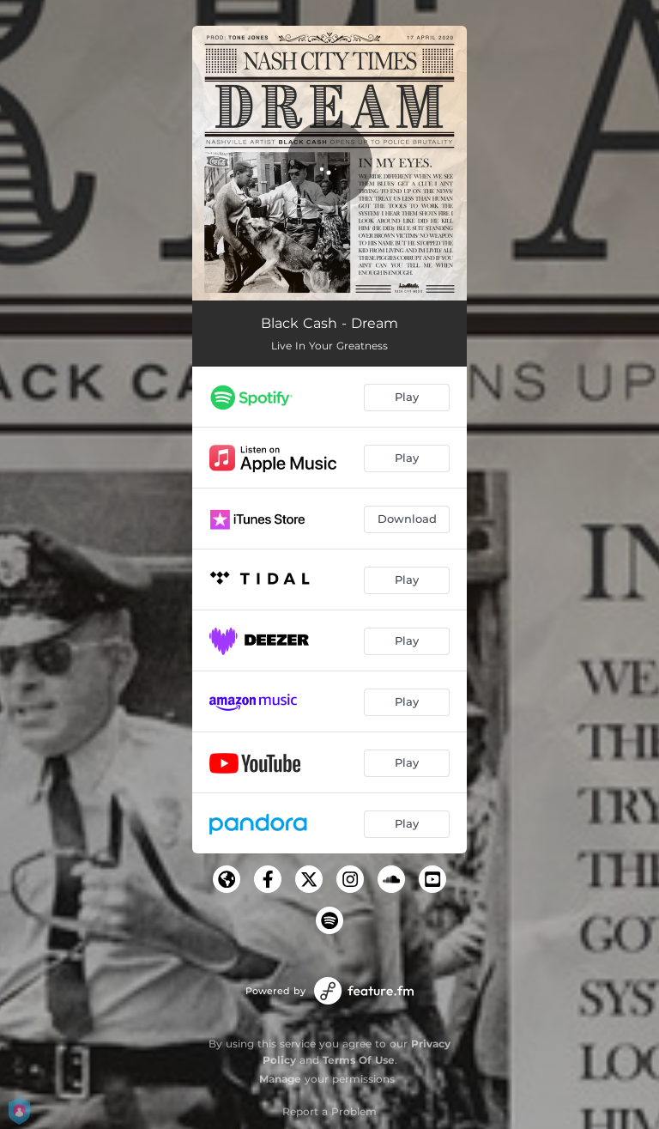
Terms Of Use (359, 1059)
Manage (280, 1078)
